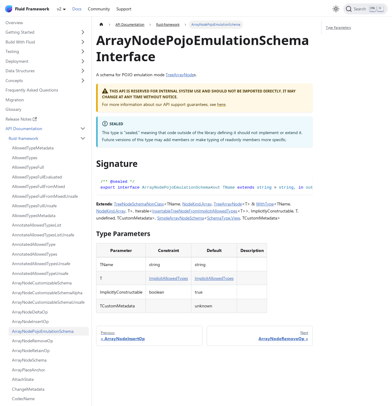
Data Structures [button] (20, 70)
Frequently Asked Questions (32, 90)
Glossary (13, 109)
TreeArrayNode (180, 74)
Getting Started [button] (20, 32)
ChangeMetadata (28, 389)
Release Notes (21, 119)
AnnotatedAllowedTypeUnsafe (40, 273)
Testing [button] (12, 51)
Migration (15, 100)
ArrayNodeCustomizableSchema (42, 283)
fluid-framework (23, 138)
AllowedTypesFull (28, 167)
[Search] (365, 8)
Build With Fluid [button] (20, 42)
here (221, 104)
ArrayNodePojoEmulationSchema (43, 331)
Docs (76, 9)
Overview (14, 22)
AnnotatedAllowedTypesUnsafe (41, 263)
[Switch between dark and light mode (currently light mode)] (336, 9)
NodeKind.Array (197, 204)
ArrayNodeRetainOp (31, 350)
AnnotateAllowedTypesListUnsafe (43, 235)
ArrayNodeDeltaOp (30, 312)
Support (123, 9)
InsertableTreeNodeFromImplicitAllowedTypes (194, 211)
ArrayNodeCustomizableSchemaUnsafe (48, 302)
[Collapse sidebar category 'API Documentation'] (83, 128)
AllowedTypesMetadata (33, 215)
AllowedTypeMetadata (33, 148)
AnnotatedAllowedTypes (34, 254)
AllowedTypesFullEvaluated (37, 177)
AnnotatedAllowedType (33, 244)
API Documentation (24, 128)
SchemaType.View (223, 218)
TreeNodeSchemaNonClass (139, 204)
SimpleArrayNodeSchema (180, 218)
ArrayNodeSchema (29, 360)
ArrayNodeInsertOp (30, 321)
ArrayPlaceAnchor (28, 370)
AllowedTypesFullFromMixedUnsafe (45, 196)
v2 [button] (59, 9)
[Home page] (101, 25)
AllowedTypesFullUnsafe (34, 206)
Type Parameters (338, 27)
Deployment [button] (17, 61)
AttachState (23, 379)
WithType (265, 204)
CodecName (23, 398)
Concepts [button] (14, 80)
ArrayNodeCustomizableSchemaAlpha (47, 292)
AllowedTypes (24, 157)
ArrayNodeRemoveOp (32, 341)
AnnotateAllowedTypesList (36, 225)
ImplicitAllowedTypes (168, 278)
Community (99, 9)
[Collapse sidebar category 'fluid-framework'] (83, 138)
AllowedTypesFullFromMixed (38, 186)
